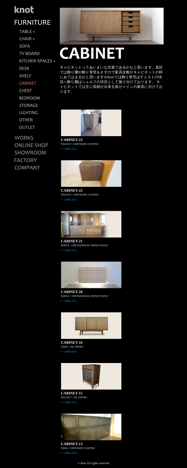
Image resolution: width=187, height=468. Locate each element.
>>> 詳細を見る (68, 148)
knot (83, 463)
